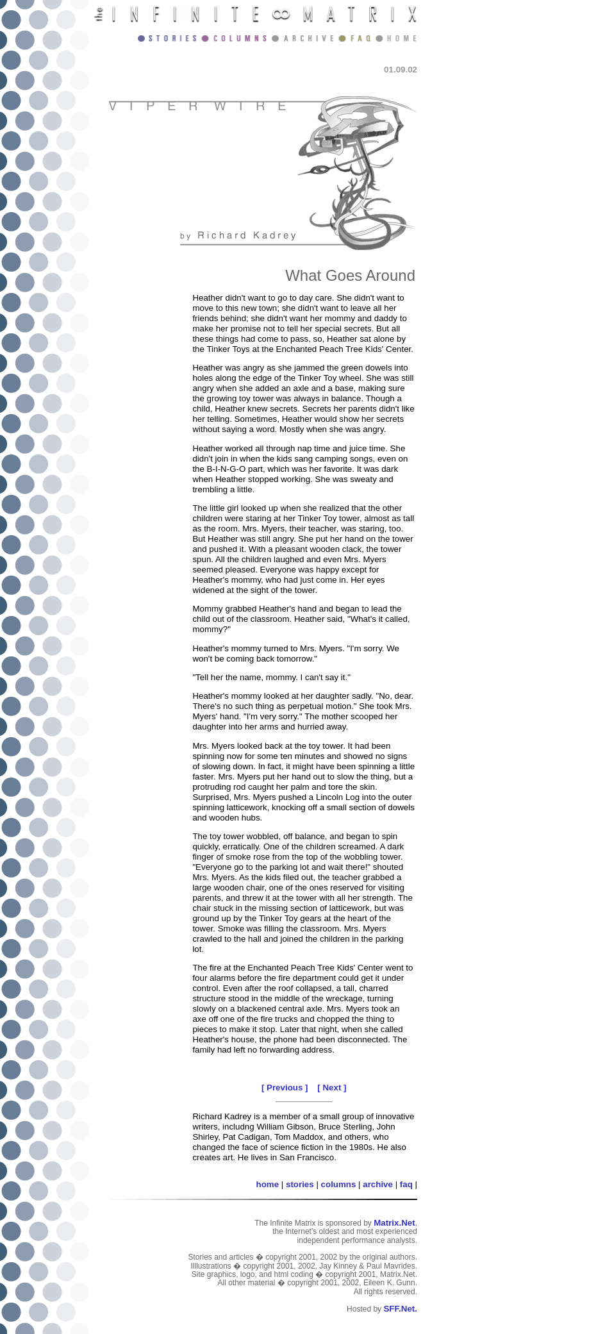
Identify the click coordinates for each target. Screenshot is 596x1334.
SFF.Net (399, 1308)
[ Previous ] (284, 1087)
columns (338, 1184)
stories (300, 1184)
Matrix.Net (394, 1223)
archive (378, 1184)
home (267, 1184)
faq (406, 1184)
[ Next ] (331, 1087)
